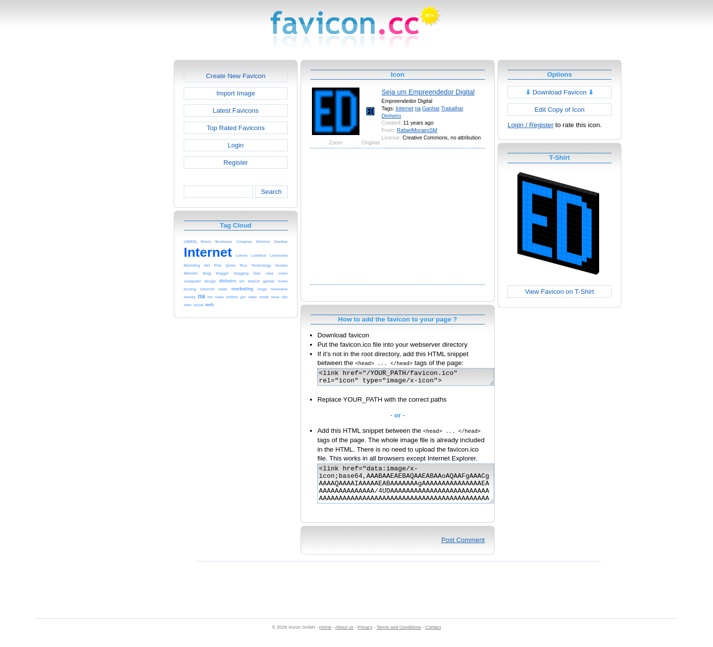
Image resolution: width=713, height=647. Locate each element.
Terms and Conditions (398, 637)
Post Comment (463, 550)
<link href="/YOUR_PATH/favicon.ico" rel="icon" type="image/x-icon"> (416, 378)
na (418, 108)
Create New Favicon (235, 76)
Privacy (364, 637)
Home (325, 637)
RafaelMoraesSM (417, 130)
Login (236, 145)
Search (271, 191)
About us (344, 637)
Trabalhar (452, 108)
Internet (404, 108)
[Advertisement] (131, 208)
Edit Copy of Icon (559, 109)
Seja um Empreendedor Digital (428, 92)
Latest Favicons (236, 110)
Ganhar (431, 108)
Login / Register (531, 125)
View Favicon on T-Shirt (559, 291)
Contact (433, 637)
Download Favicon (559, 92)
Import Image (235, 93)
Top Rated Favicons (235, 128)
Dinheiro (392, 116)
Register (235, 162)
